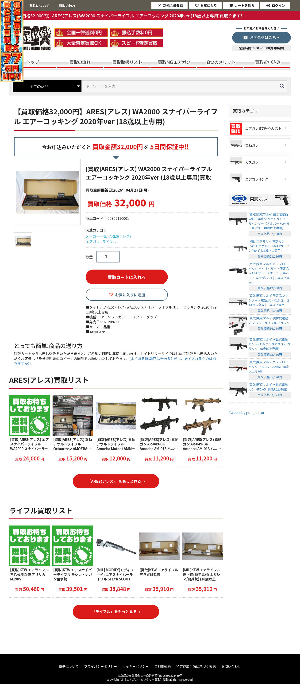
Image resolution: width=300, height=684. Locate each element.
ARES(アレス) (120, 236)
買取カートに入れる (127, 277)
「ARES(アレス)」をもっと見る (114, 481)
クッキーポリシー (136, 666)
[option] (48, 192)
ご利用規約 (162, 666)
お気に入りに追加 (130, 295)
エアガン (93, 241)
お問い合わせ (231, 666)
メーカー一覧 (96, 236)
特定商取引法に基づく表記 (196, 666)
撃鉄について (69, 666)
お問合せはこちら (265, 37)
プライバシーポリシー (100, 666)
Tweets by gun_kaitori (247, 412)
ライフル (109, 241)
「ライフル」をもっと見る (114, 611)
